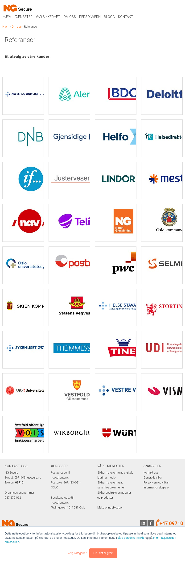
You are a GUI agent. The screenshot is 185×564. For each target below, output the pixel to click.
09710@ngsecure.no (27, 477)
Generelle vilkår (153, 477)
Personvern (90, 17)
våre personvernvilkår (131, 537)
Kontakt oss (151, 472)
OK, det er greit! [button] (103, 553)
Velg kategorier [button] (77, 553)
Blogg (109, 17)
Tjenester (24, 17)
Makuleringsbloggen (110, 507)
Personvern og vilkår (156, 482)
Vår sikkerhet (48, 17)
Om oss (69, 17)
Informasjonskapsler (156, 487)
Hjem (7, 17)
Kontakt (125, 17)
